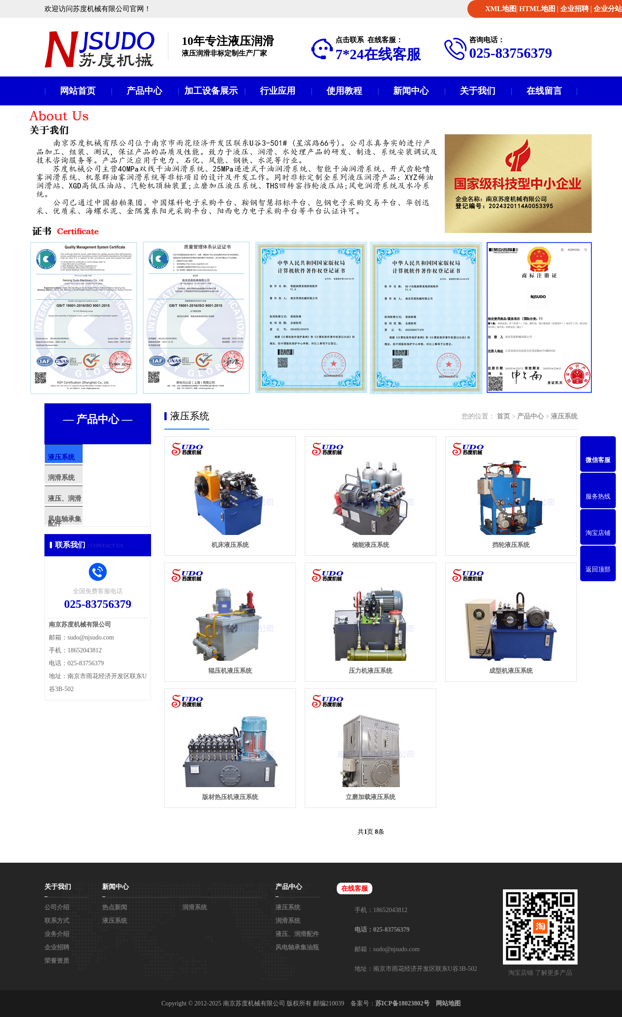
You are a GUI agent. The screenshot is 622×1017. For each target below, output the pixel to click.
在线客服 (354, 888)
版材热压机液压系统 (230, 797)
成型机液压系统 (511, 670)
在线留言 (544, 91)
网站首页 (78, 91)
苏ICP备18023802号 (402, 1003)
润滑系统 (78, 483)
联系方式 (56, 920)
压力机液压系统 (370, 670)
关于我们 (477, 91)
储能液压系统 (370, 545)
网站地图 (448, 1003)
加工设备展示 (211, 91)
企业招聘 (574, 8)
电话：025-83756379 (382, 929)
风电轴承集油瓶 (88, 536)
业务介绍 (56, 934)
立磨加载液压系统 (370, 797)
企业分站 (608, 8)
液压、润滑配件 (88, 510)
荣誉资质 (56, 960)
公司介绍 (56, 907)
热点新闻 (114, 907)
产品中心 (144, 91)
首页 (503, 416)
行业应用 (277, 91)
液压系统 (78, 457)
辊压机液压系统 (230, 670)
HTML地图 (537, 8)
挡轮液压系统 (511, 545)
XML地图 (500, 8)
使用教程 (344, 91)
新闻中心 (411, 91)
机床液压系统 (230, 545)
